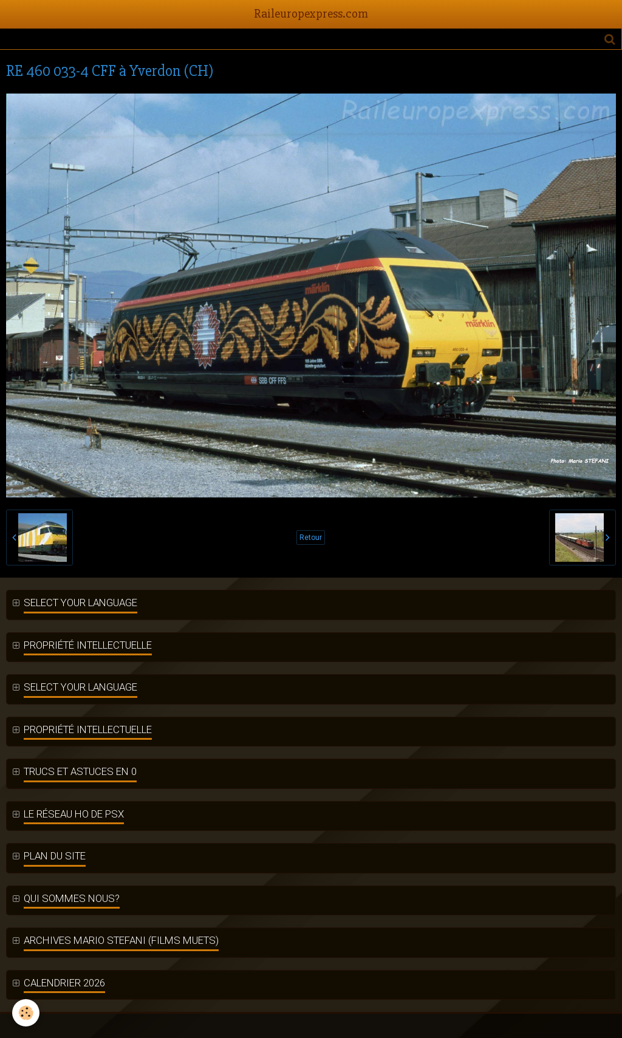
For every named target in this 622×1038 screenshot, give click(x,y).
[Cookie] (25, 1012)
